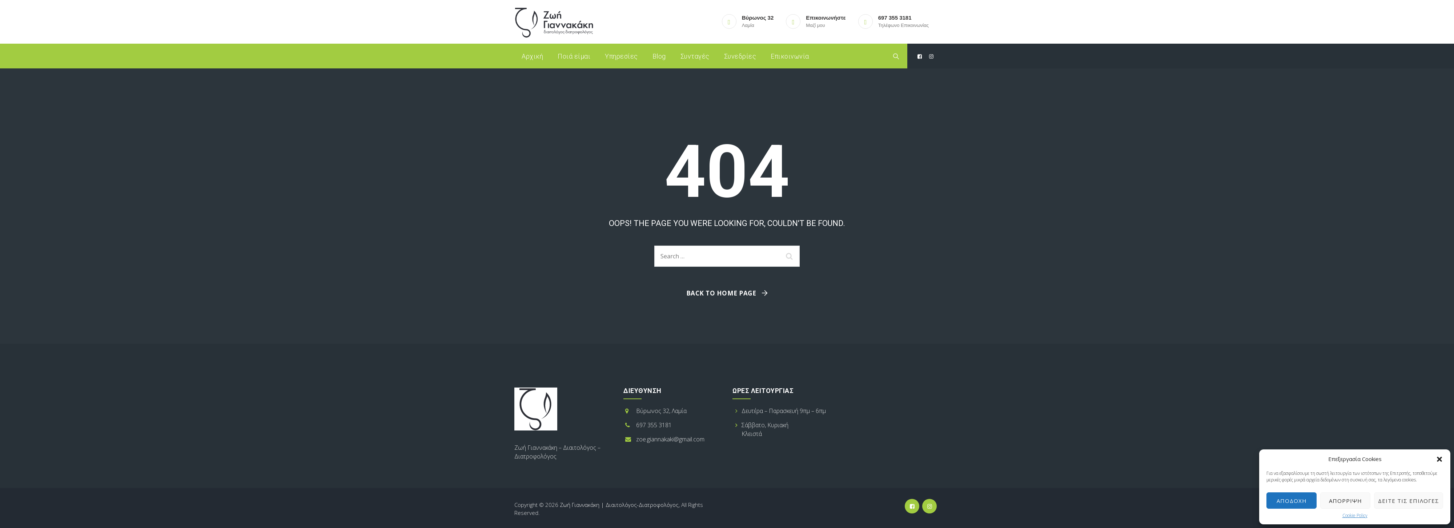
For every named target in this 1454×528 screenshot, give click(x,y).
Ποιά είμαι (574, 56)
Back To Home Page (721, 293)
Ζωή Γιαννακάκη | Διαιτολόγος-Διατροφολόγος (619, 504)
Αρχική (532, 56)
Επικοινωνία (790, 56)
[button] (1439, 459)
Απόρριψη (1345, 500)
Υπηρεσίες (621, 56)
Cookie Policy (1354, 515)
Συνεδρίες (740, 56)
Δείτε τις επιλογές (1408, 500)
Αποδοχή (1292, 500)
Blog (659, 56)
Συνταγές (695, 56)
